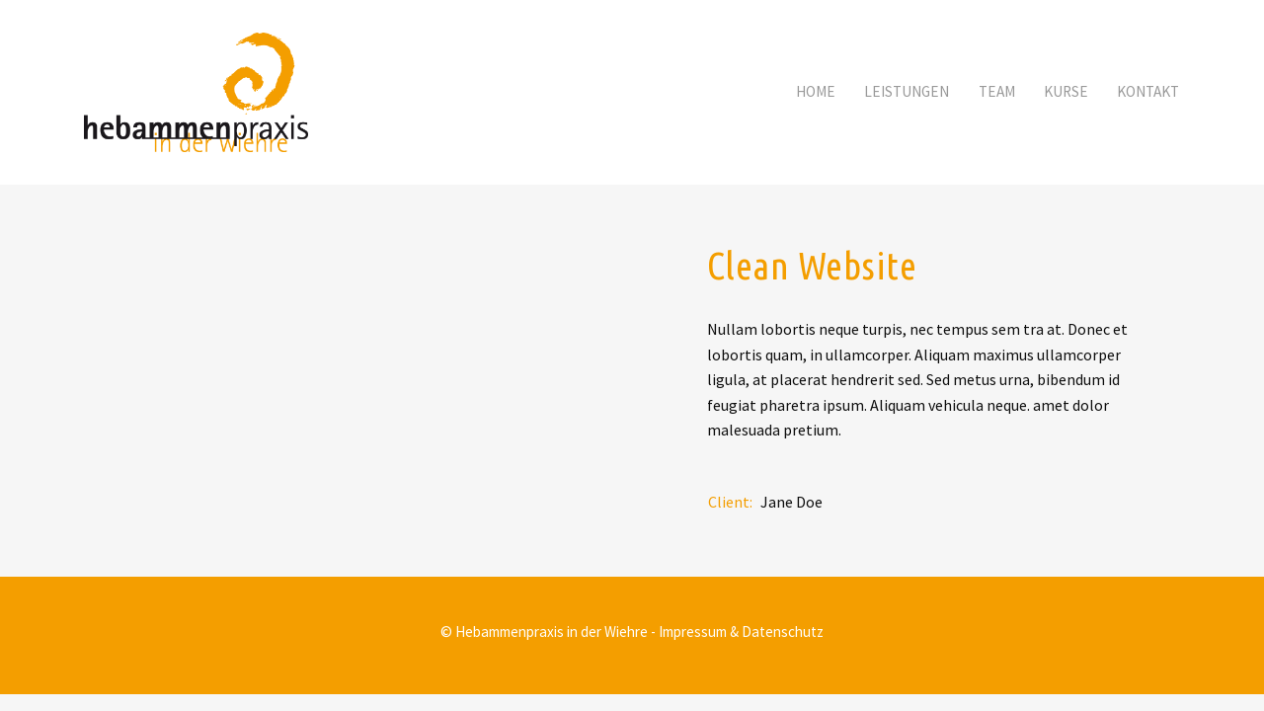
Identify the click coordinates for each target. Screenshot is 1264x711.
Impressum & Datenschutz (741, 631)
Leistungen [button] (906, 91)
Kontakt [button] (1148, 91)
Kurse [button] (1066, 91)
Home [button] (815, 91)
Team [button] (997, 91)
